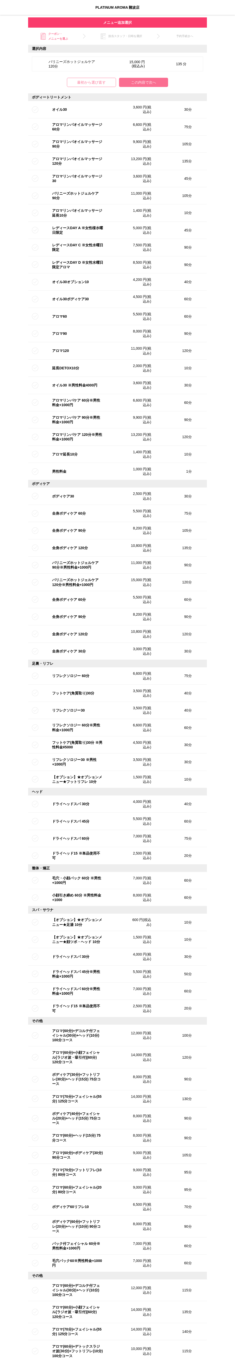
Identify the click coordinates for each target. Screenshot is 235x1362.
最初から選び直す (91, 82)
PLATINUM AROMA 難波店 (118, 7)
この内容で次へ (143, 82)
